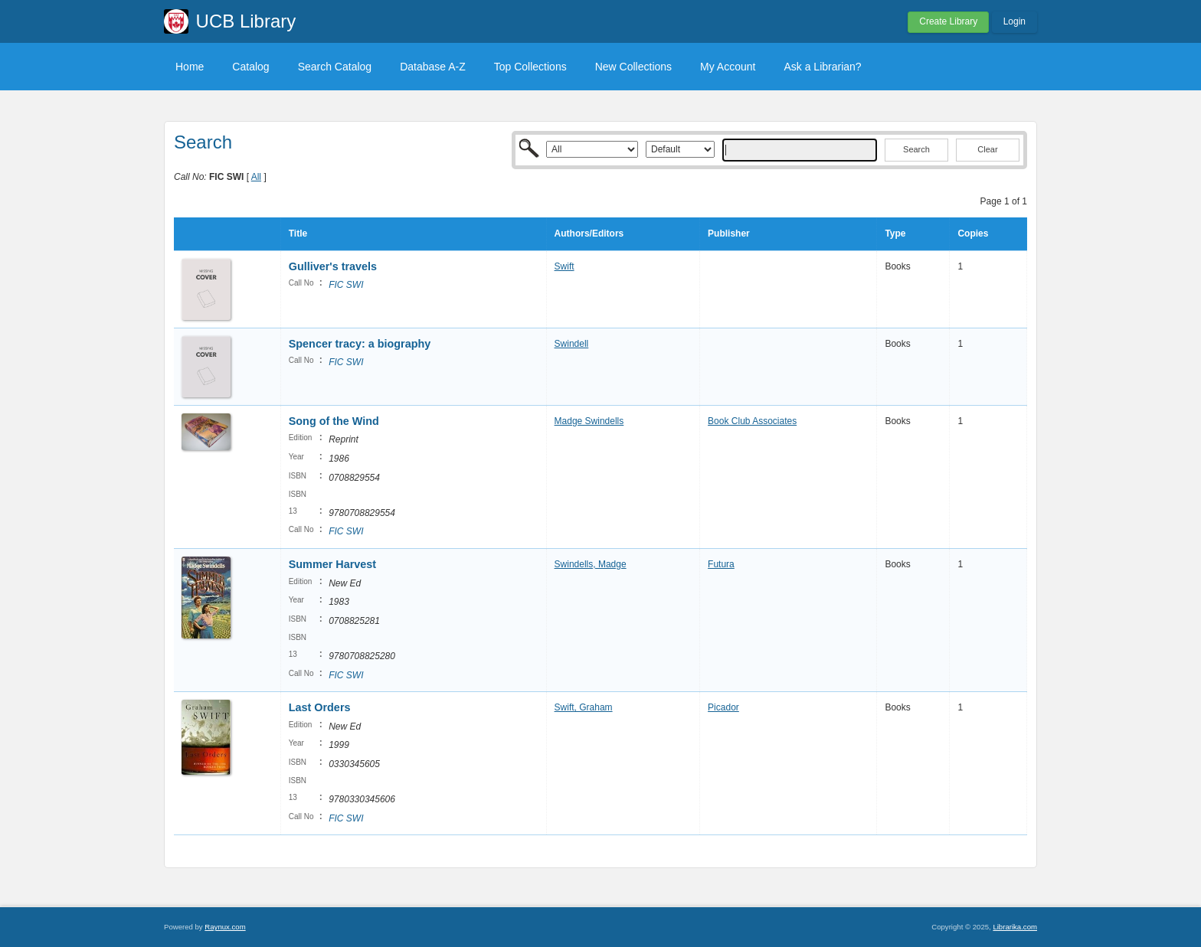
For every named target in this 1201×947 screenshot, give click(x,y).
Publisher (729, 233)
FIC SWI (346, 284)
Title (298, 233)
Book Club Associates (752, 421)
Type (895, 233)
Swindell (572, 343)
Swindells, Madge (591, 564)
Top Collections (530, 66)
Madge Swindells (589, 421)
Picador (723, 707)
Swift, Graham (584, 707)
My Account (727, 66)
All (256, 176)
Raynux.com (225, 927)
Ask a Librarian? (822, 66)
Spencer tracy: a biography (360, 344)
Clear (987, 149)
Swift (564, 266)
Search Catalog (335, 66)
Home (189, 66)
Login (1014, 21)
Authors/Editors (589, 233)
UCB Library (246, 21)
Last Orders (320, 707)
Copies (972, 233)
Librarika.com (1015, 927)
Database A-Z (433, 66)
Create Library (948, 21)
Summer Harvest (332, 564)
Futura (721, 564)
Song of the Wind (334, 421)
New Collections (633, 66)
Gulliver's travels (333, 266)
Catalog (250, 66)
